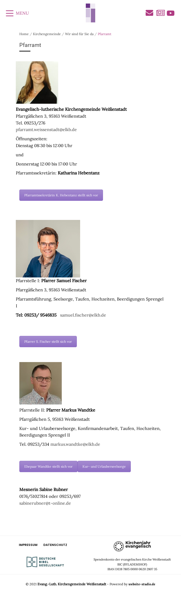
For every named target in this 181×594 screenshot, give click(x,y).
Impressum (28, 545)
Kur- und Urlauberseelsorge (104, 466)
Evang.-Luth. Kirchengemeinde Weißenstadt (71, 584)
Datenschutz (55, 545)
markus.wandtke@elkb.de (75, 444)
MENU (17, 13)
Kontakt (149, 12)
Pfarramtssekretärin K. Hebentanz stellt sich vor (61, 195)
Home (24, 34)
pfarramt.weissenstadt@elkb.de (46, 129)
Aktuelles (160, 13)
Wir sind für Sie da (79, 34)
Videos (170, 13)
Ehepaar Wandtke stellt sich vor (48, 466)
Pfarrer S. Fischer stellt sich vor (48, 341)
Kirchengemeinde (47, 34)
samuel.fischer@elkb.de (83, 315)
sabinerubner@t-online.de (45, 503)
